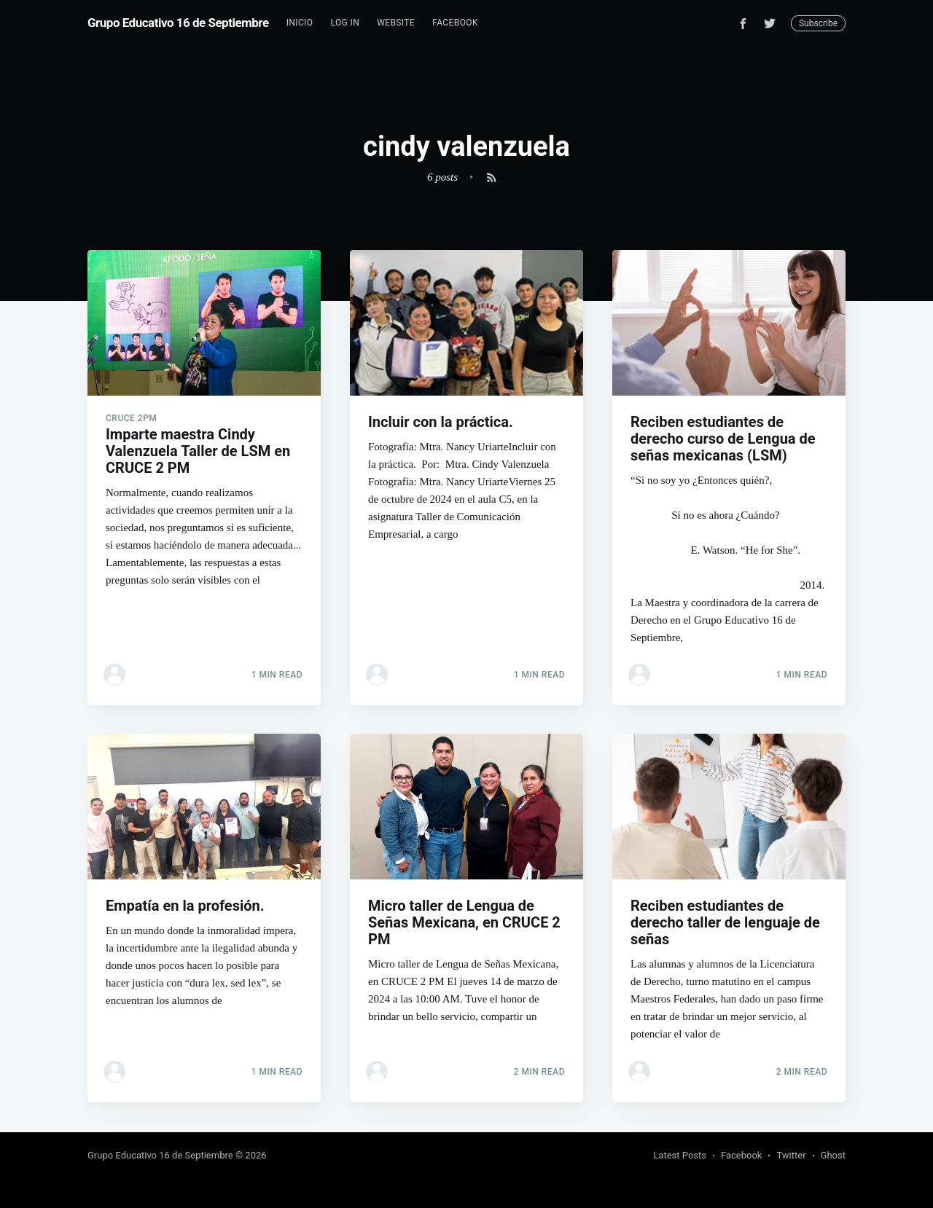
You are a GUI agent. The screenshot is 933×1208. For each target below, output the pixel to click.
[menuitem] (300, 23)
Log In (344, 22)
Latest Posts (679, 1155)
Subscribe (818, 23)
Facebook (455, 22)
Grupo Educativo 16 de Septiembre (178, 22)
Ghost (833, 1155)
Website (396, 22)
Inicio (299, 22)
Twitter (790, 1155)
